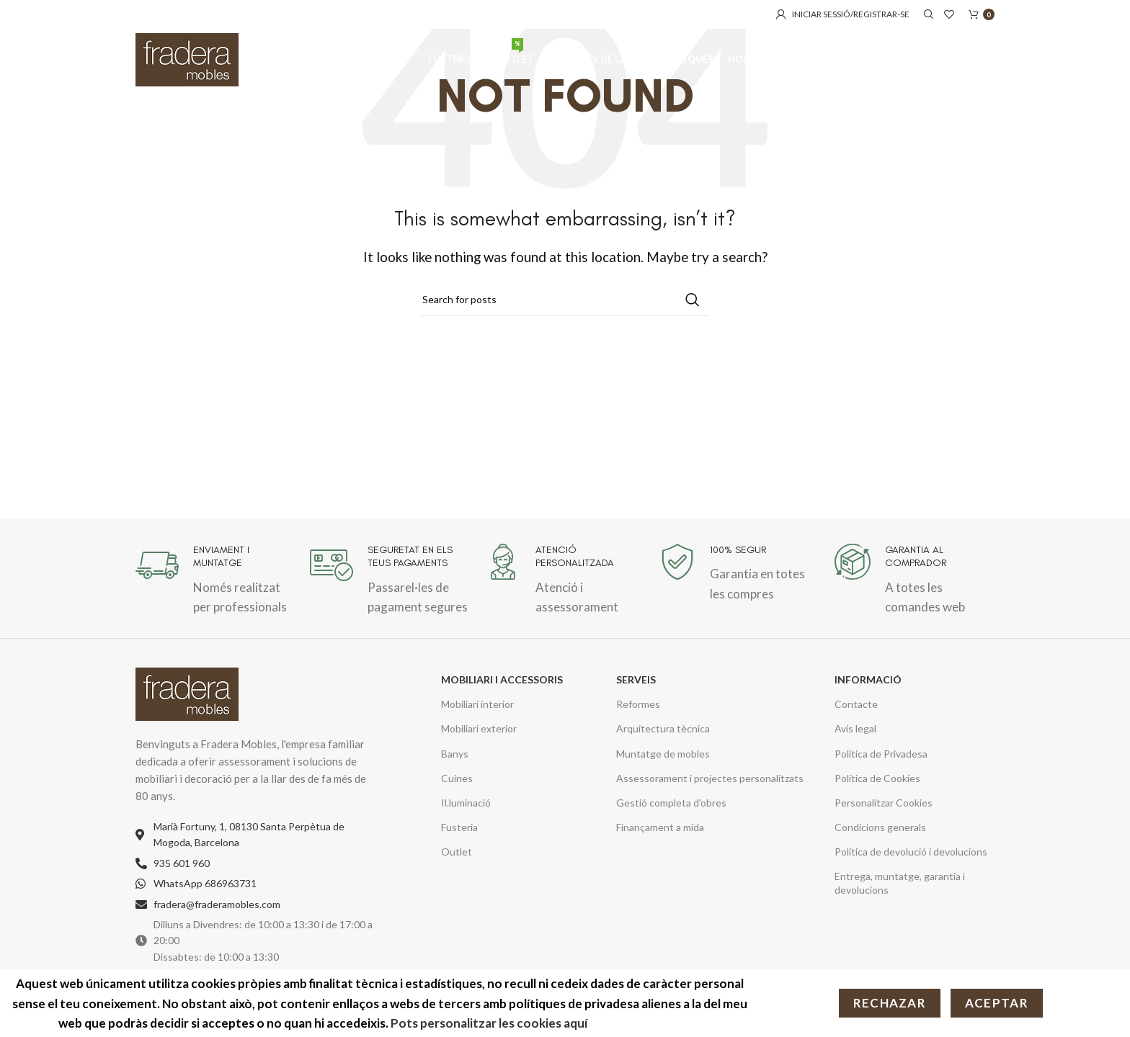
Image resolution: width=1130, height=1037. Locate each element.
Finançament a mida (660, 827)
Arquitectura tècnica (663, 728)
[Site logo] (187, 59)
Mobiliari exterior (479, 728)
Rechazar (889, 1002)
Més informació (642, 1023)
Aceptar (996, 1002)
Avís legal (855, 728)
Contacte (856, 704)
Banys (454, 754)
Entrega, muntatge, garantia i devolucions (900, 882)
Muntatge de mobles (663, 754)
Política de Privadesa (881, 754)
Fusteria (459, 827)
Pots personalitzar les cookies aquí (490, 1023)
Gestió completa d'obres (671, 802)
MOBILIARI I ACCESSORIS (502, 679)
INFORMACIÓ (868, 679)
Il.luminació (466, 802)
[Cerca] (927, 14)
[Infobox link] (215, 580)
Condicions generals (880, 827)
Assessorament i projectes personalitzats (710, 778)
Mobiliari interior (477, 704)
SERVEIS (636, 679)
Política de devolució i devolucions (911, 851)
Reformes (638, 704)
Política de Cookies (877, 778)
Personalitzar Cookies (884, 802)
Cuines (457, 778)
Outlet (456, 851)
